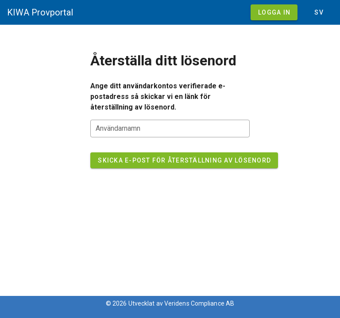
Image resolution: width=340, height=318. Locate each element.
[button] (319, 12)
